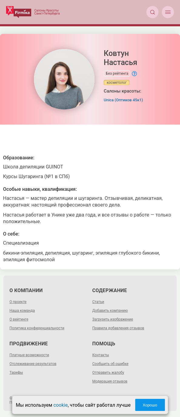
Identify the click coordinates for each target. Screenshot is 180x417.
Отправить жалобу (108, 372)
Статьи (98, 302)
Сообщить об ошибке (110, 364)
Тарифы (16, 372)
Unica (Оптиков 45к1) (123, 100)
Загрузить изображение (112, 319)
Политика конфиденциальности (36, 328)
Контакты (100, 355)
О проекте (17, 302)
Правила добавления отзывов (118, 328)
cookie (60, 405)
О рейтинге (18, 319)
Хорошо (150, 405)
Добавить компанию (110, 310)
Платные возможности (29, 355)
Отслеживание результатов (32, 364)
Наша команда (22, 310)
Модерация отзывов (110, 381)
